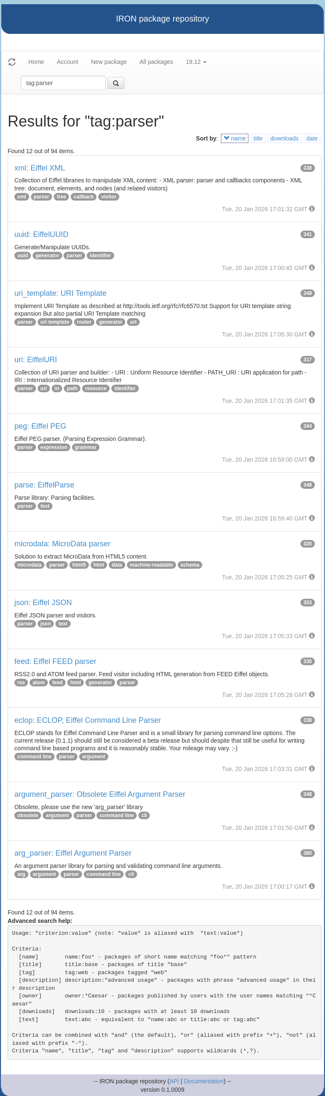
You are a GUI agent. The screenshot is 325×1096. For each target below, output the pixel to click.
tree (61, 197)
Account (67, 61)
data (117, 565)
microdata (29, 565)
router (84, 322)
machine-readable (151, 565)
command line (34, 757)
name (234, 138)
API (174, 1081)
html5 (79, 565)
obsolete (27, 815)
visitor (108, 197)
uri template (55, 322)
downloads (284, 138)
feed (57, 683)
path (72, 388)
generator (47, 256)
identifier (100, 256)
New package (109, 61)
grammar (85, 447)
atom (39, 683)
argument (93, 757)
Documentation (203, 1081)
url (133, 322)
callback (84, 197)
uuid (22, 256)
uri (44, 388)
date (312, 138)
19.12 (196, 61)
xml (21, 197)
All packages (156, 61)
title (258, 138)
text (45, 506)
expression (54, 447)
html (99, 565)
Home (36, 61)
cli (144, 815)
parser (42, 197)
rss (21, 683)
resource (96, 388)
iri (57, 388)
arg (21, 874)
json (46, 624)
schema (190, 565)
